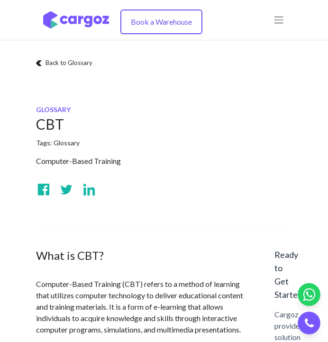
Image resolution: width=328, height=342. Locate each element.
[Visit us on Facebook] (43, 189)
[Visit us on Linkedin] (89, 189)
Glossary (67, 143)
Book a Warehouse (161, 21)
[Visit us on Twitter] (66, 189)
